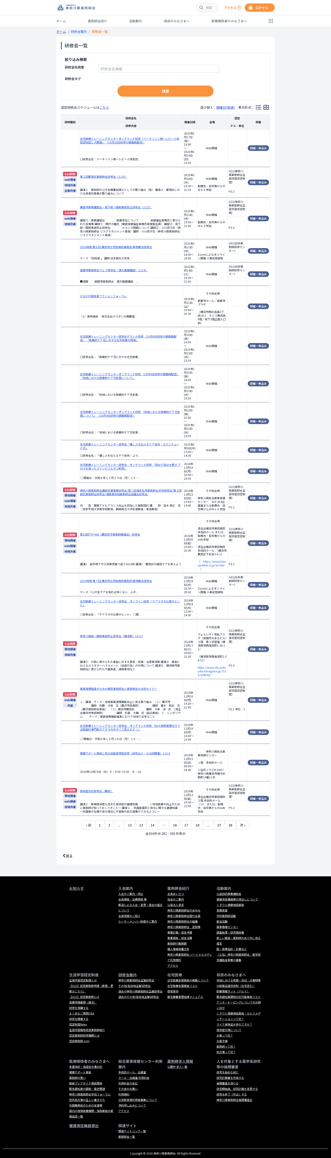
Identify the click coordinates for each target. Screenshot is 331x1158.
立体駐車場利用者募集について (137, 1100)
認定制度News (78, 1024)
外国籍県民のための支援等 (85, 1105)
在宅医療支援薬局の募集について (188, 980)
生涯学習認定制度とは (83, 980)
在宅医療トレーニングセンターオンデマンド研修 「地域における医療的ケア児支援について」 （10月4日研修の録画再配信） (130, 413)
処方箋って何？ (226, 1052)
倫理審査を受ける (228, 1083)
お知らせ (76, 888)
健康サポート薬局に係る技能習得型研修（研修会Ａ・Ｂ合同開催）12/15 (125, 753)
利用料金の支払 (128, 1083)
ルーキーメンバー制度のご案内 (137, 921)
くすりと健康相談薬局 (230, 905)
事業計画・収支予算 (179, 932)
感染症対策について (229, 1030)
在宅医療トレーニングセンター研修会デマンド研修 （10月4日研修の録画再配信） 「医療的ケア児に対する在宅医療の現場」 (128, 338)
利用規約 (123, 1094)
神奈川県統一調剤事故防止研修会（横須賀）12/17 (111, 636)
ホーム (61, 21)
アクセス (172, 965)
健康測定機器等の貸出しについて (237, 899)
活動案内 (135, 21)
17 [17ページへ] (186, 825)
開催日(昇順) (225, 107)
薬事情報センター (228, 927)
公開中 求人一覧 (177, 1067)
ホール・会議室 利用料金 (133, 1078)
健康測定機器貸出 (84, 1125)
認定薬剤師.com (79, 1041)
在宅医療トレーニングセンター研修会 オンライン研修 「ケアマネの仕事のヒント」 (130, 603)
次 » (242, 825)
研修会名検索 (74, 67)
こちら (104, 107)
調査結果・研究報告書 (230, 932)
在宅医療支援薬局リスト (182, 986)
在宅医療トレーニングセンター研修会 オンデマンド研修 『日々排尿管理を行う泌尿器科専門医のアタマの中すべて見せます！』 (130, 727)
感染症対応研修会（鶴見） (96, 791)
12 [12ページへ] (130, 825)
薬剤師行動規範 (177, 943)
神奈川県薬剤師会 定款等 (183, 927)
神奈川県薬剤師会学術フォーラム (90, 1094)
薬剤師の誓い (77, 1078)
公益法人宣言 (175, 905)
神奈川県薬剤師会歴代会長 (183, 916)
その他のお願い (128, 1089)
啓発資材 (172, 991)
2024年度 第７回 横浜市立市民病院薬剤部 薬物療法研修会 (116, 581)
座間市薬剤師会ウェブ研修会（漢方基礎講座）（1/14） (114, 270)
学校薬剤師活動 (226, 916)
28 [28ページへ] (230, 825)
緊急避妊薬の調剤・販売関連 (87, 1089)
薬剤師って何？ (226, 1046)
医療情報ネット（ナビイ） (233, 991)
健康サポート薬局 (80, 1072)
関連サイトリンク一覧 (132, 1131)
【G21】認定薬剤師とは (84, 997)
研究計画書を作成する (230, 1078)
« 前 (88, 825)
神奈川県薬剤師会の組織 (182, 921)
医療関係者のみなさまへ (229, 21)
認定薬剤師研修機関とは (84, 1035)
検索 (165, 91)
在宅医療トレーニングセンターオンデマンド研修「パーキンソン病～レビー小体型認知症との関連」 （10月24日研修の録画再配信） (129, 140)
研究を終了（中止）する (232, 1094)
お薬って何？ (225, 1035)
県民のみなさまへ (177, 21)
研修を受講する (78, 1008)
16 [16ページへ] (175, 825)
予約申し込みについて (132, 1105)
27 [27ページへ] (219, 825)
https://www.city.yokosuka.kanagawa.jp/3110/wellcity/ (212, 671)
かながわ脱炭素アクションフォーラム (103, 296)
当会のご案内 (175, 899)
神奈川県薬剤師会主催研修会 (136, 980)
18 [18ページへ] (197, 825)
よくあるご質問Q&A (81, 1013)
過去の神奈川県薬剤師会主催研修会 (140, 991)
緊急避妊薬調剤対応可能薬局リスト (239, 997)
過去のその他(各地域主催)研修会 (138, 997)
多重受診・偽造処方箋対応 (85, 1067)
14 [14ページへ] (152, 825)
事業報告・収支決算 (179, 938)
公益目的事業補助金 (229, 894)
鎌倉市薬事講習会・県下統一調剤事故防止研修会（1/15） (116, 207)
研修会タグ (73, 78)
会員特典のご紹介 (129, 916)
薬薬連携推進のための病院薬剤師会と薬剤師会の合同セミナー (118, 689)
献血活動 (222, 921)
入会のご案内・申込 (130, 894)
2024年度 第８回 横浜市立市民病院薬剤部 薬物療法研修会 (116, 247)
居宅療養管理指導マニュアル (185, 997)
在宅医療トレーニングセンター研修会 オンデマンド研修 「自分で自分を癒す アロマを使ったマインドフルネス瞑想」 (130, 466)
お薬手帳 (222, 1041)
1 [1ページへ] (100, 825)
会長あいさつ (175, 894)
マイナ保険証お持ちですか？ (234, 1024)
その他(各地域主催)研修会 (134, 986)
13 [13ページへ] (141, 825)
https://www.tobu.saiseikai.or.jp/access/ (212, 563)
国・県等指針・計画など (232, 949)
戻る (69, 855)
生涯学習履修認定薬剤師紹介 (87, 1030)
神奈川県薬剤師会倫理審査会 (234, 1100)
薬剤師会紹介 (97, 21)
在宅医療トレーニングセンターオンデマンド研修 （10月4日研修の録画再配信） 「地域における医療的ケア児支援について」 (129, 376)
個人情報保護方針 (178, 949)
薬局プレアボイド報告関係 (85, 1083)
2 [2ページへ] (109, 825)
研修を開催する (78, 1019)
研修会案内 (79, 31)
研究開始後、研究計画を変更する (237, 1089)
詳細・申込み (258, 148)
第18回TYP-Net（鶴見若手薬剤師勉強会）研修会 (110, 534)
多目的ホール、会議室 (132, 1072)
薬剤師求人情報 (180, 1061)
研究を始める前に (228, 1072)
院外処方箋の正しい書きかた (87, 1100)
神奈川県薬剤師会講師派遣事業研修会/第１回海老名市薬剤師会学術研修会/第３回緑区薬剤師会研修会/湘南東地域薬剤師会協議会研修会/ (131, 492)
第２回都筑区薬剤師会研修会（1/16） (103, 176)
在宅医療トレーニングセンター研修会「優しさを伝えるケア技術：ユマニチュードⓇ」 (129, 446)
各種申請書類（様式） (83, 1002)
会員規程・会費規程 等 (132, 899)
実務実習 (222, 910)
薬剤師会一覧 (126, 1136)
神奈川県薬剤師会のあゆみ (183, 910)
